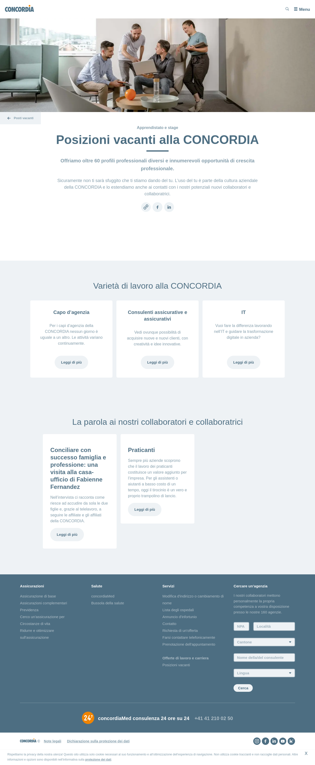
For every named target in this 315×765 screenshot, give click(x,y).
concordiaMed (102, 596)
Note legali (52, 741)
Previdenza (29, 610)
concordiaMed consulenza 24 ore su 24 (143, 718)
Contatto (169, 624)
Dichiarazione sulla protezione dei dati (98, 741)
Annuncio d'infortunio (179, 617)
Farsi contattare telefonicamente (188, 637)
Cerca (243, 688)
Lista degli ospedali (178, 610)
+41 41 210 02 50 (213, 718)
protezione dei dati (98, 759)
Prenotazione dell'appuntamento (188, 644)
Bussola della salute (107, 603)
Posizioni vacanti (176, 665)
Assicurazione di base (38, 596)
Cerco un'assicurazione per (42, 617)
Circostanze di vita (35, 624)
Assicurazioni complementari (43, 603)
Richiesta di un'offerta (180, 630)
